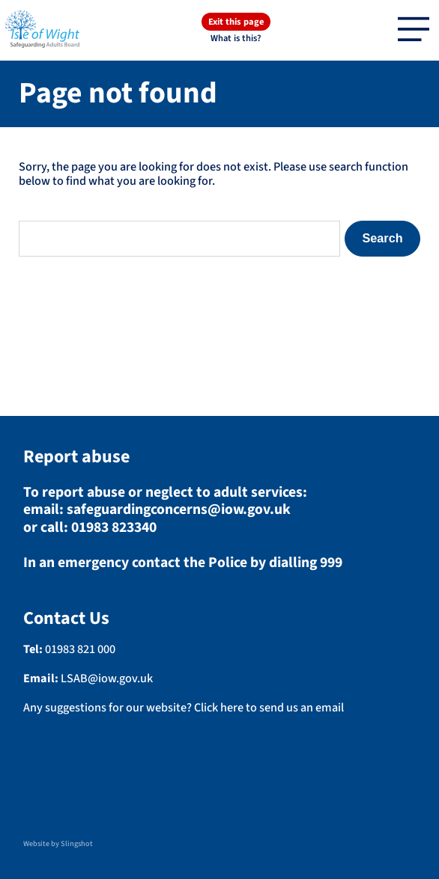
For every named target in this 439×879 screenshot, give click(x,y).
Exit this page (236, 21)
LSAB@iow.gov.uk (107, 678)
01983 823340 (114, 527)
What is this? (236, 37)
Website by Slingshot (58, 844)
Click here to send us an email (269, 707)
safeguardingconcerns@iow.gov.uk (179, 509)
